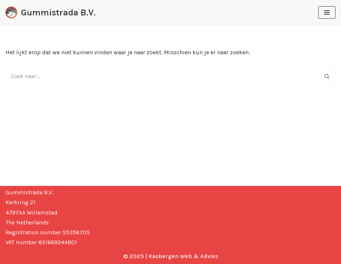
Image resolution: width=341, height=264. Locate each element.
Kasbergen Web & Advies (183, 256)
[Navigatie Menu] (327, 12)
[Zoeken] (162, 76)
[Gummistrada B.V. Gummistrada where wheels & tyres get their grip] (51, 12)
